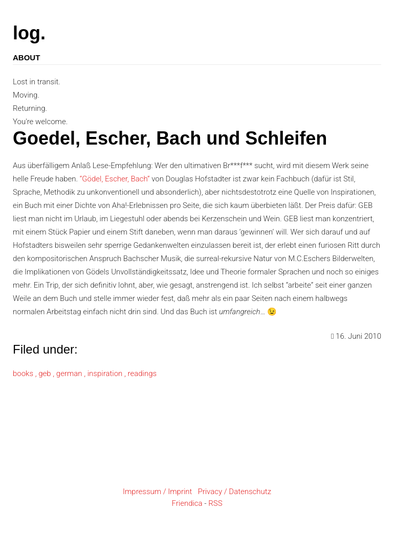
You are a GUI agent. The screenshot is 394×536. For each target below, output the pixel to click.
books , (25, 373)
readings (142, 373)
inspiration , (107, 373)
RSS (215, 503)
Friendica (186, 503)
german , (71, 373)
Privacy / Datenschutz (234, 491)
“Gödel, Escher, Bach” (115, 178)
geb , (47, 373)
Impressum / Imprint (157, 491)
